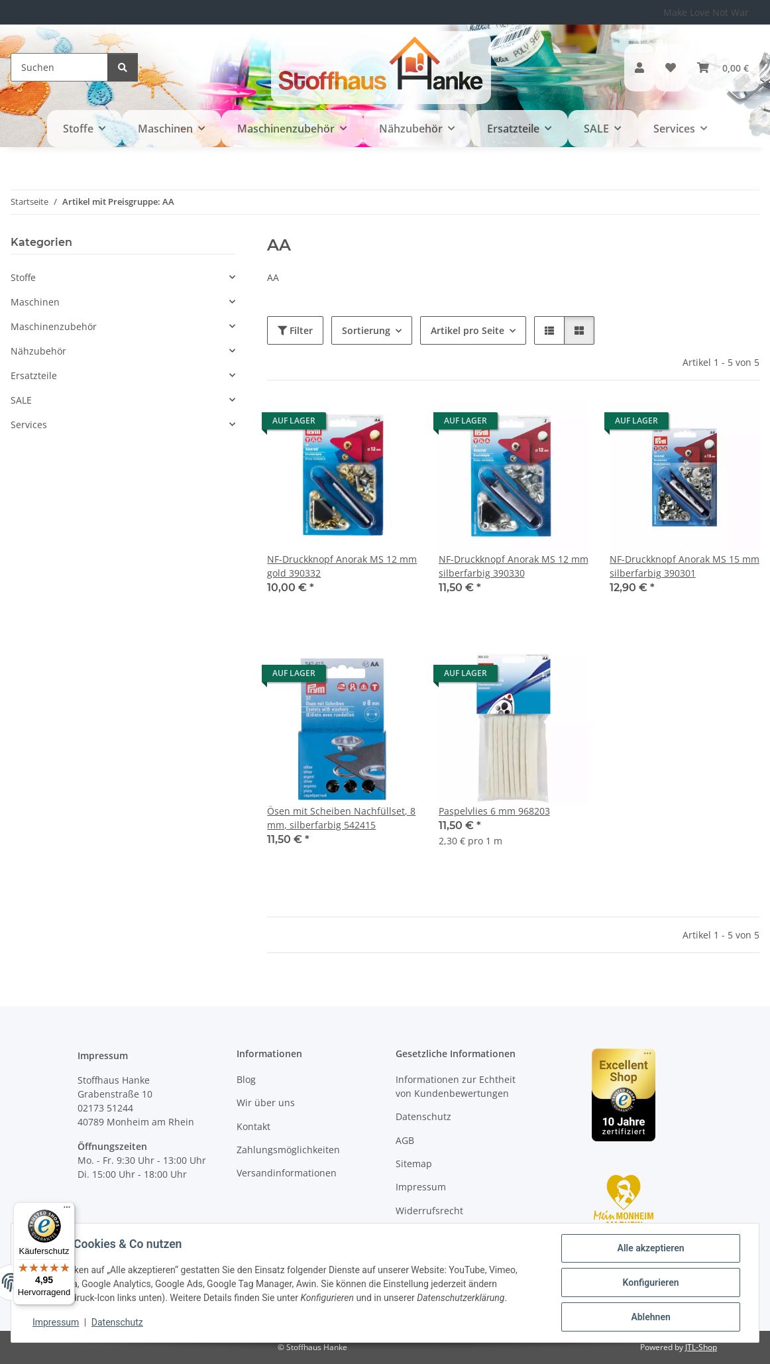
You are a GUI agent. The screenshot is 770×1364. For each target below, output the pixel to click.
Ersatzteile (34, 375)
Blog (246, 1079)
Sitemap (414, 1163)
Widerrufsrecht (429, 1210)
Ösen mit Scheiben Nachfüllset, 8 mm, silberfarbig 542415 (341, 818)
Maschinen (35, 302)
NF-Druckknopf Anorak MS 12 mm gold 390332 (342, 566)
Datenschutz (117, 1323)
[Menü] (67, 1210)
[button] (639, 67)
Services (29, 424)
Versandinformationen (287, 1172)
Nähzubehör (38, 351)
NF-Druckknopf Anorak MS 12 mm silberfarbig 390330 (513, 566)
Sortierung (366, 330)
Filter (295, 330)
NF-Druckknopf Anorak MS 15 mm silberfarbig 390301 (684, 566)
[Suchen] (59, 67)
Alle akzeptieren (650, 1248)
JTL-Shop (701, 1347)
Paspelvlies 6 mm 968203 (494, 811)
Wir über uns (266, 1102)
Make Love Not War (706, 12)
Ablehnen (650, 1317)
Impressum (55, 1323)
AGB (405, 1140)
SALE (21, 400)
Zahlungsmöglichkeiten (288, 1149)
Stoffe (23, 277)
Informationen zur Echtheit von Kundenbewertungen (456, 1086)
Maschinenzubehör (54, 326)
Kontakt (253, 1126)
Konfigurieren (650, 1282)
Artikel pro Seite (467, 330)
